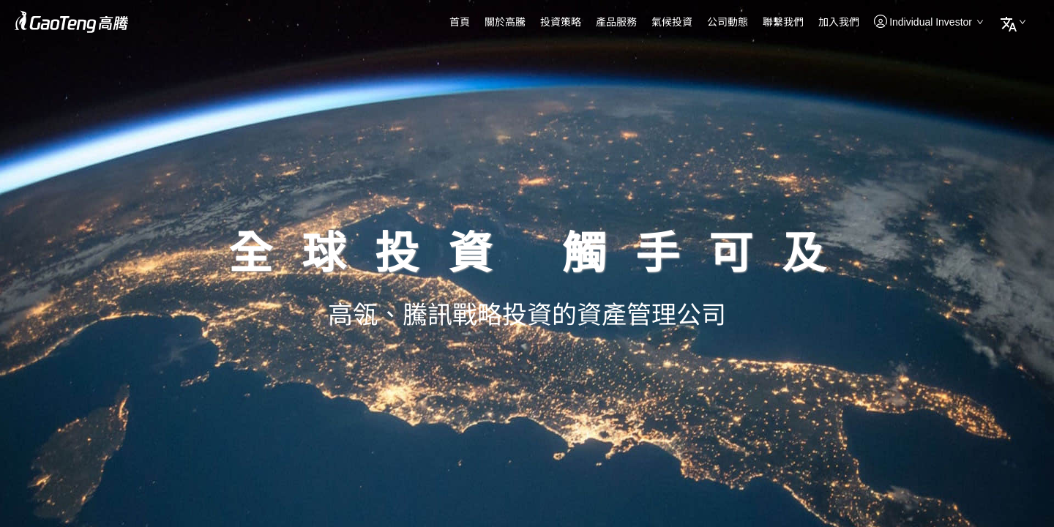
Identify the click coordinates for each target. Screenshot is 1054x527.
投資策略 (560, 22)
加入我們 (838, 22)
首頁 (459, 22)
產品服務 (616, 22)
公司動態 (727, 22)
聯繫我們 (783, 22)
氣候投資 (671, 22)
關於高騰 (505, 22)
